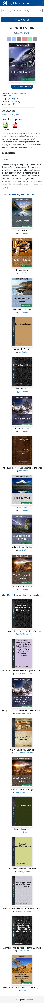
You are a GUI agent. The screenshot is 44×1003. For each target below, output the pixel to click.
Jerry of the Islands (22, 349)
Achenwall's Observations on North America (22, 631)
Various (23, 990)
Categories (22, 19)
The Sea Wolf (22, 507)
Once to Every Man (22, 829)
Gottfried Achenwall (23, 634)
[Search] (19, 10)
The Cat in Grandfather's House (22, 868)
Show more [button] (6, 188)
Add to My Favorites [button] (22, 87)
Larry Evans (23, 832)
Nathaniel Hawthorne (23, 911)
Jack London (23, 32)
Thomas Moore (23, 951)
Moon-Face (22, 230)
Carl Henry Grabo (23, 871)
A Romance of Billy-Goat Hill (22, 750)
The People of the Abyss (22, 309)
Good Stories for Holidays (22, 789)
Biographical (14, 114)
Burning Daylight (22, 428)
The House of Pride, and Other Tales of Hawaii (22, 468)
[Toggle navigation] (39, 3)
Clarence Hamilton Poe (23, 673)
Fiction (4, 114)
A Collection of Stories (22, 547)
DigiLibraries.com (19, 93)
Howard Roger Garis (23, 713)
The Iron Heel (22, 388)
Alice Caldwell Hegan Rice (23, 753)
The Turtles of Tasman (22, 586)
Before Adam (22, 270)
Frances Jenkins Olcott (23, 792)
